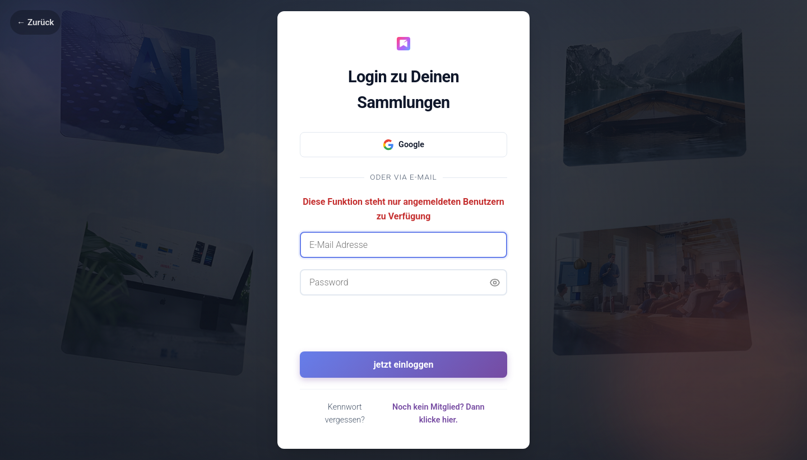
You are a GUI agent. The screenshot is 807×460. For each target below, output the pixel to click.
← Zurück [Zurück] (35, 22)
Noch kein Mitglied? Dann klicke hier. (438, 413)
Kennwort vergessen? (345, 413)
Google (403, 145)
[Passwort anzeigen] (494, 282)
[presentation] (403, 328)
